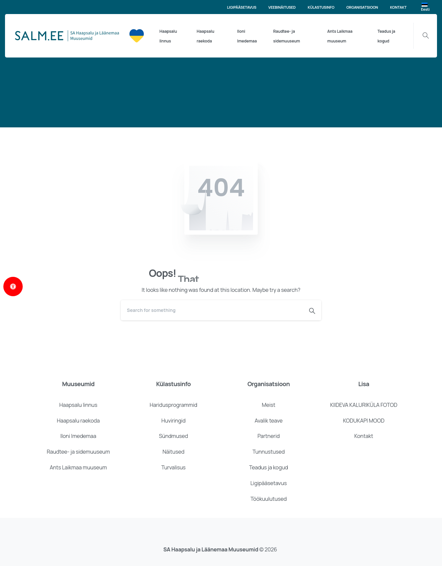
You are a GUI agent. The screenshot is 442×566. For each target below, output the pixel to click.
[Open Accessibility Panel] (13, 286)
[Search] (212, 310)
